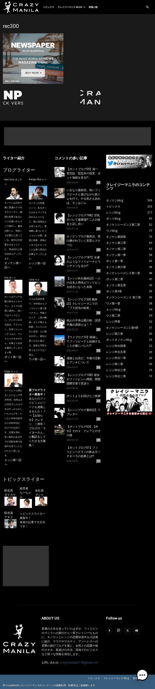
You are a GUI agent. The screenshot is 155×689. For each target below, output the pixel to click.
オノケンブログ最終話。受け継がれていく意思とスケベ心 (84, 240)
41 (98, 249)
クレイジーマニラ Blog (71, 6)
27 (98, 461)
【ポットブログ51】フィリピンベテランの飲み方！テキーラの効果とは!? (84, 452)
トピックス (48, 6)
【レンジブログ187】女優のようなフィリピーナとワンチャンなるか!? (84, 261)
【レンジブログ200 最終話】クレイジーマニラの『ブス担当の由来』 (82, 303)
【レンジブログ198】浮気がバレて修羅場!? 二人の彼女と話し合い (83, 219)
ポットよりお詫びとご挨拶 (84, 396)
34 (98, 350)
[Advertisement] (77, 136)
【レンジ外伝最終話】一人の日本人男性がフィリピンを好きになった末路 (84, 282)
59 (98, 207)
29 (98, 419)
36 (98, 312)
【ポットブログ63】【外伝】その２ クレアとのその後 (84, 431)
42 (98, 228)
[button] (147, 7)
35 (98, 329)
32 (98, 388)
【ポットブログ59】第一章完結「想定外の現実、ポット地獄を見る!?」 (84, 173)
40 (98, 291)
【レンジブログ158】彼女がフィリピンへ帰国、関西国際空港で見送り (84, 379)
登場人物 (93, 6)
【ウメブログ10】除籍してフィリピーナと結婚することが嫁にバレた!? (84, 341)
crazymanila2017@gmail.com (79, 662)
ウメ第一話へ (37, 359)
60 (98, 182)
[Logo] (22, 7)
